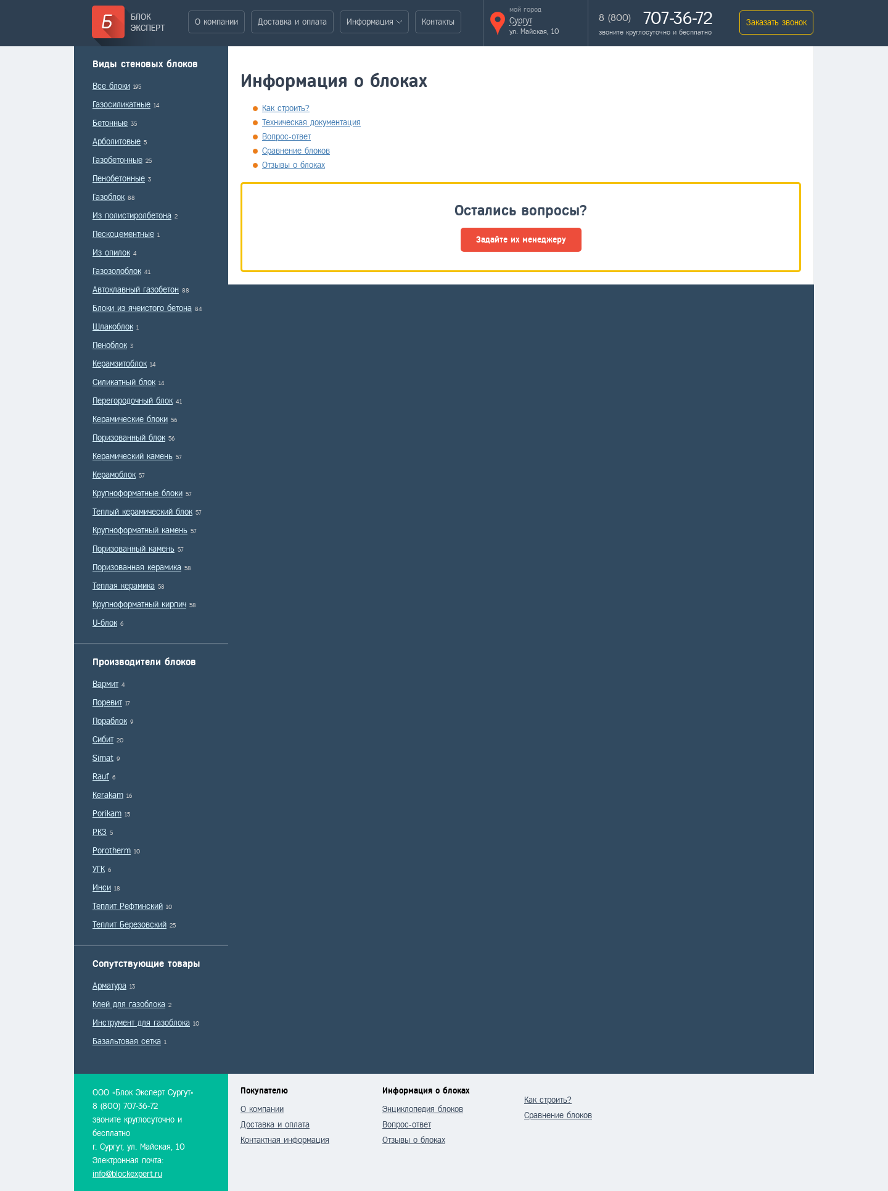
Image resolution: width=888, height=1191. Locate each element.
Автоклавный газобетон (135, 289)
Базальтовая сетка (126, 1041)
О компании (216, 22)
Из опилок (111, 252)
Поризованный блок (128, 437)
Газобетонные (117, 160)
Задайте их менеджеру (521, 239)
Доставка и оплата (292, 22)
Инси (101, 887)
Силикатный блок (123, 382)
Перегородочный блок (132, 400)
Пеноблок (109, 345)
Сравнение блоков (296, 151)
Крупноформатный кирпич (139, 604)
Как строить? (286, 108)
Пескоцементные (123, 234)
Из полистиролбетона (131, 215)
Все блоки (111, 86)
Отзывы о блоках (293, 165)
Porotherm (111, 850)
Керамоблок (114, 474)
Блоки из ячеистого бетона (142, 308)
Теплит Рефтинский (127, 906)
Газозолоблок (116, 271)
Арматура (109, 985)
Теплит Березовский (129, 924)
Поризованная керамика (136, 567)
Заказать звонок (776, 22)
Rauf (100, 776)
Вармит (105, 684)
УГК (98, 869)
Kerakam (107, 795)
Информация (370, 22)
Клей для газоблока (128, 1004)
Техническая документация (311, 122)
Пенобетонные (118, 178)
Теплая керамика (123, 586)
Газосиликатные (121, 104)
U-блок (104, 623)
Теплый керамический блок (142, 512)
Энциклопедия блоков (422, 1109)
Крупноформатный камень (139, 530)
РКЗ (99, 832)
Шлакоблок (112, 326)
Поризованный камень (133, 549)
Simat (102, 758)
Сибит (102, 739)
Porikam (106, 813)
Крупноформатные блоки (137, 493)
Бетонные (110, 123)
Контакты (438, 22)
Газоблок (108, 197)
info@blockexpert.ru (127, 1174)
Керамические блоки (130, 419)
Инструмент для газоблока (141, 1022)
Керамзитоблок (119, 363)
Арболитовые (116, 141)
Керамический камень (132, 456)
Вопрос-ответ (286, 136)
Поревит (107, 702)
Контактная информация (284, 1140)
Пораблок (109, 721)
